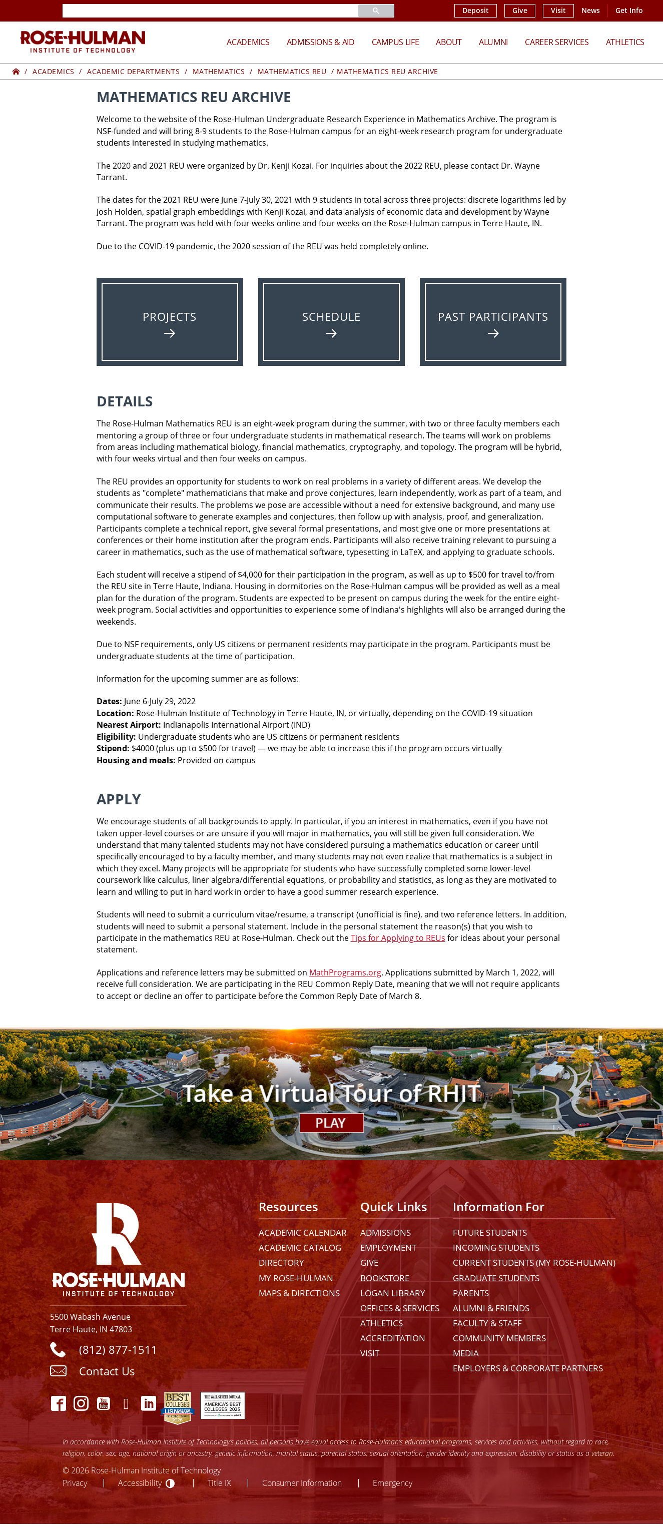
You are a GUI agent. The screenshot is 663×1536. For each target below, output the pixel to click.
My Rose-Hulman (296, 1278)
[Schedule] (331, 322)
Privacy (75, 1482)
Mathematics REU (292, 71)
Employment (388, 1247)
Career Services (557, 42)
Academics (248, 42)
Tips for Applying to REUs (398, 937)
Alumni (493, 42)
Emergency (392, 1482)
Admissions (385, 1232)
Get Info (629, 10)
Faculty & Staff (487, 1323)
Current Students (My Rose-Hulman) (534, 1262)
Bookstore (384, 1278)
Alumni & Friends (491, 1308)
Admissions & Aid (321, 42)
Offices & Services (399, 1308)
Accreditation (392, 1338)
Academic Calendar (303, 1232)
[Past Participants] (493, 322)
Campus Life (395, 42)
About (449, 42)
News (590, 10)
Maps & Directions (299, 1293)
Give (519, 10)
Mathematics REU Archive (387, 71)
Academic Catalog (300, 1247)
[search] (199, 11)
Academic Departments (133, 71)
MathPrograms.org (345, 972)
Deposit (475, 10)
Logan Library (392, 1293)
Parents (471, 1293)
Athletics (625, 42)
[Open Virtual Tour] (331, 1094)
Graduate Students (496, 1278)
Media (466, 1353)
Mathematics (219, 71)
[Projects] (170, 322)
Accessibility (140, 1482)
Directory (281, 1262)
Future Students (490, 1232)
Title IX (219, 1482)
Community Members (499, 1338)
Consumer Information (302, 1482)
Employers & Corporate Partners (528, 1368)
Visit (558, 10)
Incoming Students (496, 1247)
